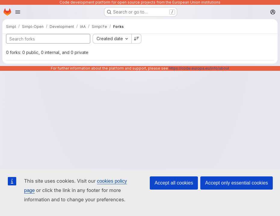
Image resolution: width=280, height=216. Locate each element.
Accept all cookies (174, 182)
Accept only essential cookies (236, 182)
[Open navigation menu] (18, 12)
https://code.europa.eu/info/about (199, 68)
